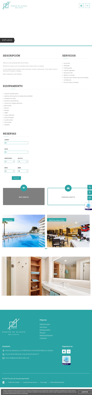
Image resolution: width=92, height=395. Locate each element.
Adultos (20, 158)
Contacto (43, 346)
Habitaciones (8, 158)
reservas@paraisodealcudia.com (17, 365)
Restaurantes (45, 337)
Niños (6, 167)
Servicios (43, 335)
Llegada (6, 139)
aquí (27, 393)
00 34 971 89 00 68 (14, 362)
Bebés (19, 167)
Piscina (42, 340)
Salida (6, 149)
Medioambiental (46, 343)
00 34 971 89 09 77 (32, 362)
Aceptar (85, 392)
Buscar (16, 178)
